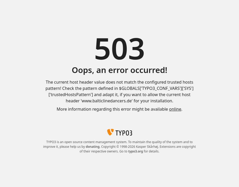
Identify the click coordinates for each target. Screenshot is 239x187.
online (175, 109)
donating (93, 146)
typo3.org (135, 151)
